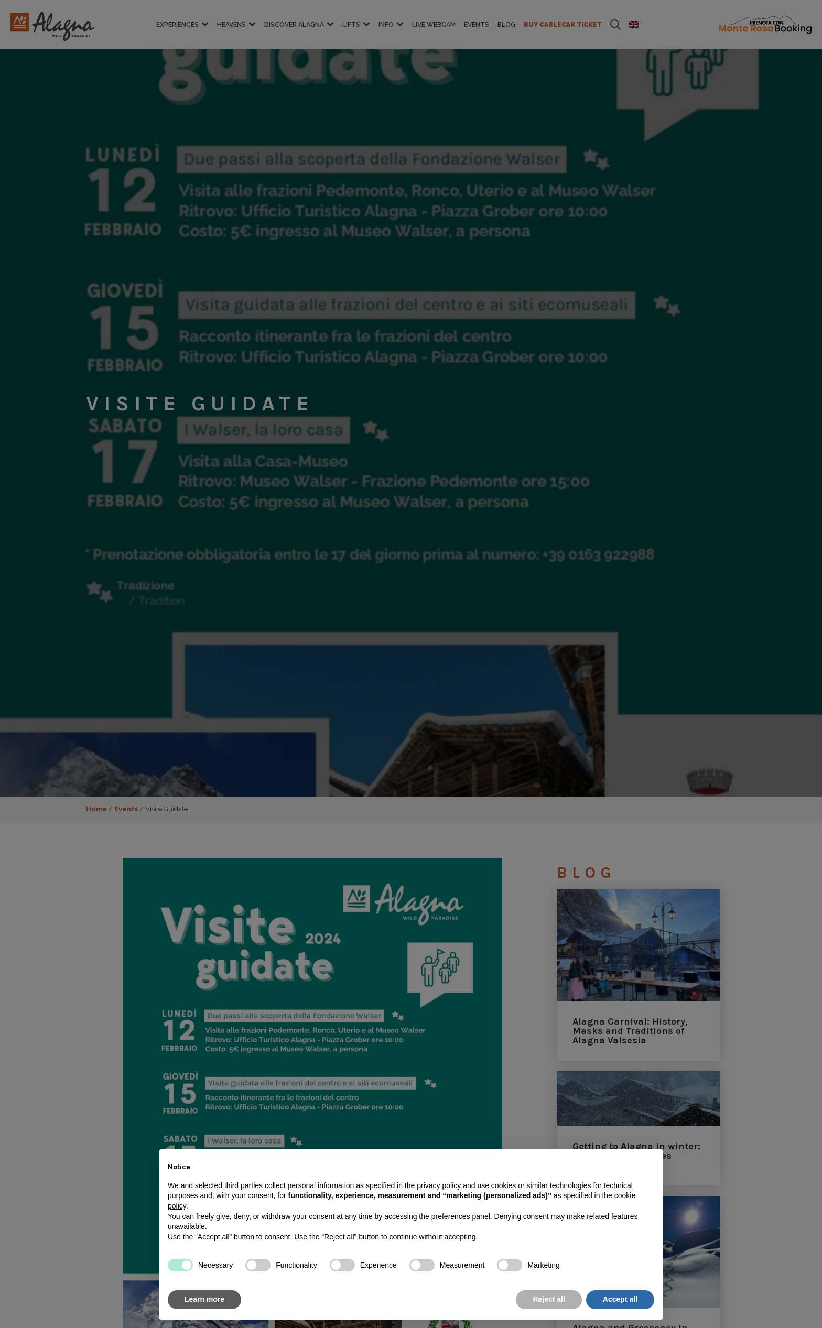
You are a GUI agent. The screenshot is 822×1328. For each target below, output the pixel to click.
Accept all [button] (620, 1299)
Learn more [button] (204, 1299)
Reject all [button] (549, 1299)
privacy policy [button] (439, 1185)
